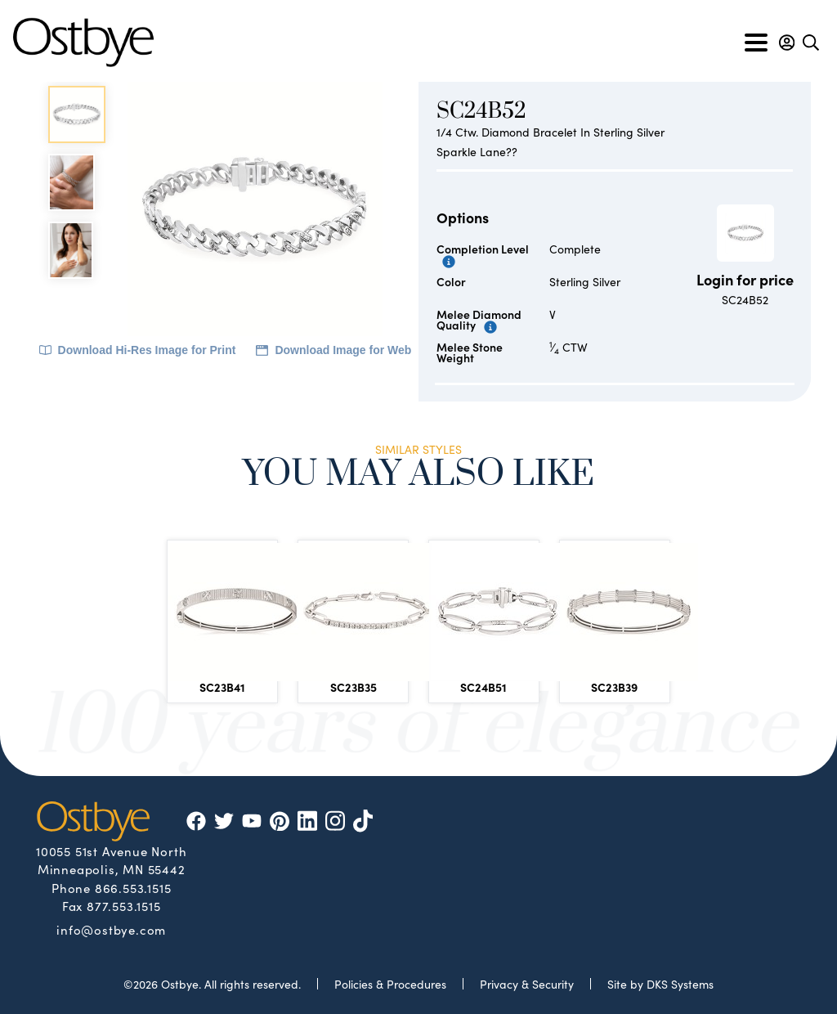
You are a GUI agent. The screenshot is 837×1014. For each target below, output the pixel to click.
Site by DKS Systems (660, 984)
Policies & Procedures (390, 984)
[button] (786, 42)
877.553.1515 (124, 905)
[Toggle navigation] (756, 42)
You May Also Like (418, 476)
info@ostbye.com (111, 929)
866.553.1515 (133, 887)
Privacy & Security (527, 984)
